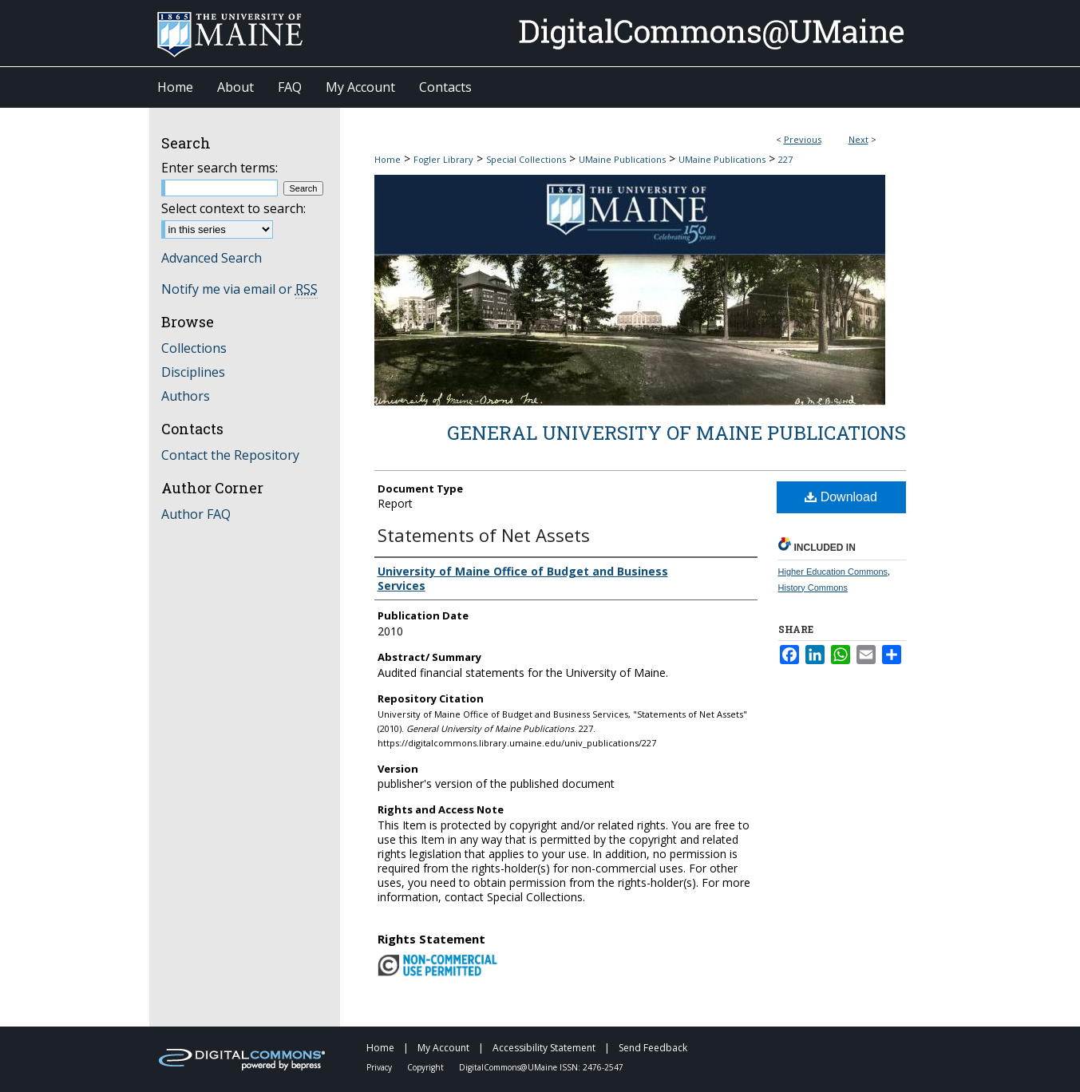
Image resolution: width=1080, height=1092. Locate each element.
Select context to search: (233, 208)
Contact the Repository (230, 455)
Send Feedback (653, 1047)
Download (841, 497)
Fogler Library (443, 159)
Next (858, 139)
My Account (444, 1047)
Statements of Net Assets (484, 535)
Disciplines (193, 372)
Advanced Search (211, 258)
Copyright (426, 1067)
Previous (802, 139)
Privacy (380, 1067)
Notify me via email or (239, 289)
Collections (194, 348)
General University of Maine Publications (676, 432)
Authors (185, 396)
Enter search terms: (219, 167)
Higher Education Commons (833, 571)
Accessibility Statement (545, 1047)
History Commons (813, 587)
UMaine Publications (622, 159)
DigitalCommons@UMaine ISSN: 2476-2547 (541, 1067)
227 (785, 159)
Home (387, 159)
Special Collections (526, 159)
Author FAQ (196, 514)
